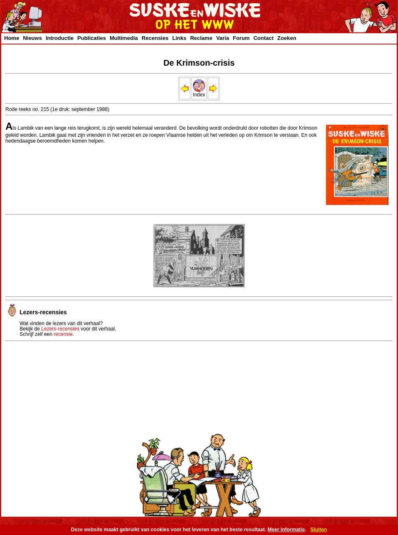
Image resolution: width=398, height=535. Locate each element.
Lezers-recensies (60, 329)
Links (179, 38)
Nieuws (32, 38)
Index (199, 92)
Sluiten (318, 530)
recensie (63, 334)
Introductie (60, 38)
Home (11, 38)
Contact (264, 38)
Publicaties (91, 38)
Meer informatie (286, 530)
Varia (222, 38)
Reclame (201, 38)
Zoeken (286, 38)
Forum (241, 38)
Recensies (155, 38)
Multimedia (123, 38)
